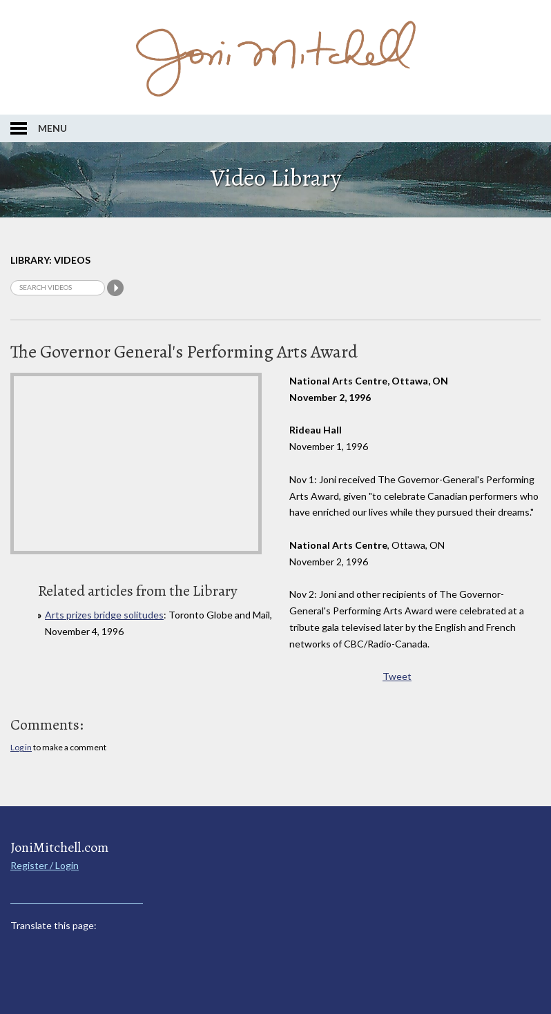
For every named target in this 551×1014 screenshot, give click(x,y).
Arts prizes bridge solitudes (104, 615)
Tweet (397, 676)
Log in (21, 747)
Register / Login (44, 865)
